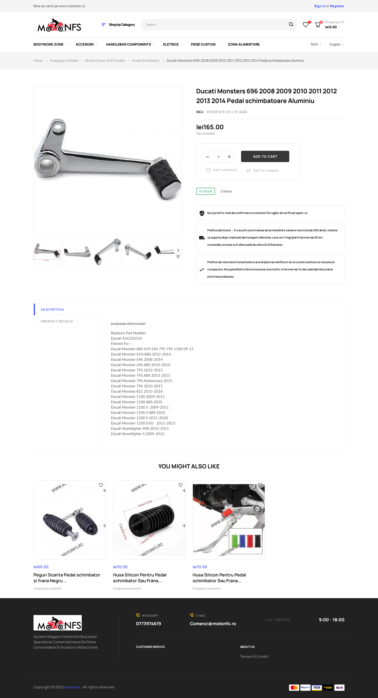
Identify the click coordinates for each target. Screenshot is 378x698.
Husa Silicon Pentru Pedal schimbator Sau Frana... (140, 577)
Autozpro (72, 687)
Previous (37, 250)
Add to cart (265, 156)
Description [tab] (52, 309)
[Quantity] (218, 156)
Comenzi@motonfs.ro (213, 623)
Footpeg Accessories (47, 588)
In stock (205, 191)
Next (178, 250)
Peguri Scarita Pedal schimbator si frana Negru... (67, 577)
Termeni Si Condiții (254, 656)
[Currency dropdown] (316, 44)
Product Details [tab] (57, 321)
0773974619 (148, 623)
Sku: (200, 111)
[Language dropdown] (337, 44)
